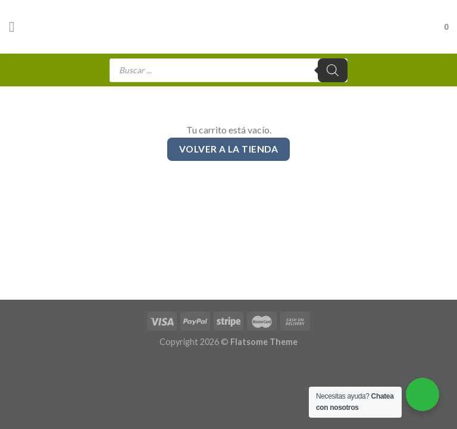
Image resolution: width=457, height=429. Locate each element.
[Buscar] (333, 70)
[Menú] (16, 26)
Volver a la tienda (228, 149)
